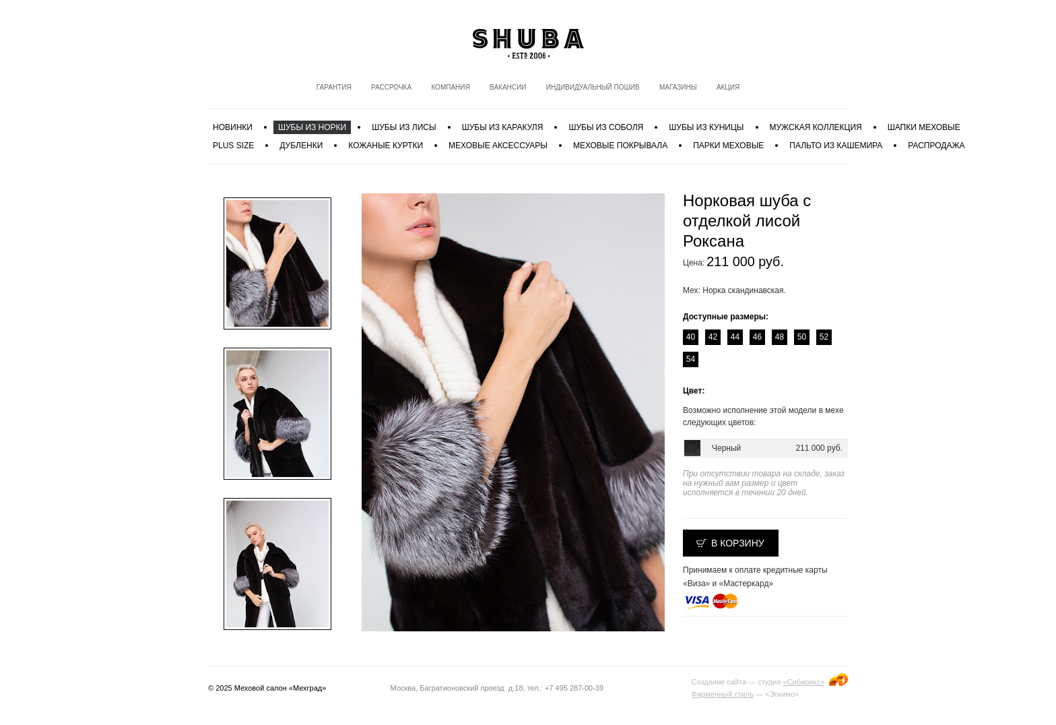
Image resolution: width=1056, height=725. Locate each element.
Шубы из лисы (404, 127)
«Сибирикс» (803, 682)
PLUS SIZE (233, 145)
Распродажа (936, 145)
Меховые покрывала (620, 145)
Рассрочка (391, 87)
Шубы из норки (312, 127)
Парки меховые (728, 145)
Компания (450, 87)
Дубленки (301, 145)
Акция (728, 87)
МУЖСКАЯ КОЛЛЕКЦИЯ (816, 127)
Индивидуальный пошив (593, 87)
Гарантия (334, 87)
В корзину (737, 543)
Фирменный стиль (723, 694)
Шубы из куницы (706, 127)
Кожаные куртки (385, 145)
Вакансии (508, 87)
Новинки (233, 127)
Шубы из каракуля (502, 127)
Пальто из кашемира (835, 145)
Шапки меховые (924, 127)
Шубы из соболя (605, 127)
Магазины (678, 87)
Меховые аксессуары (498, 145)
